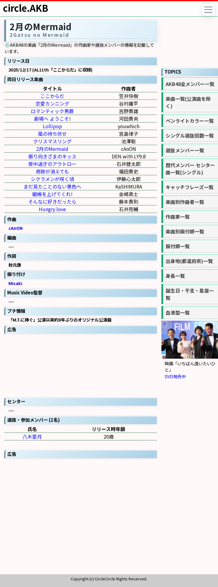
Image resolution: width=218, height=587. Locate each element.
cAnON (15, 228)
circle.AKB (25, 7)
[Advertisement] (80, 365)
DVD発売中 (175, 376)
